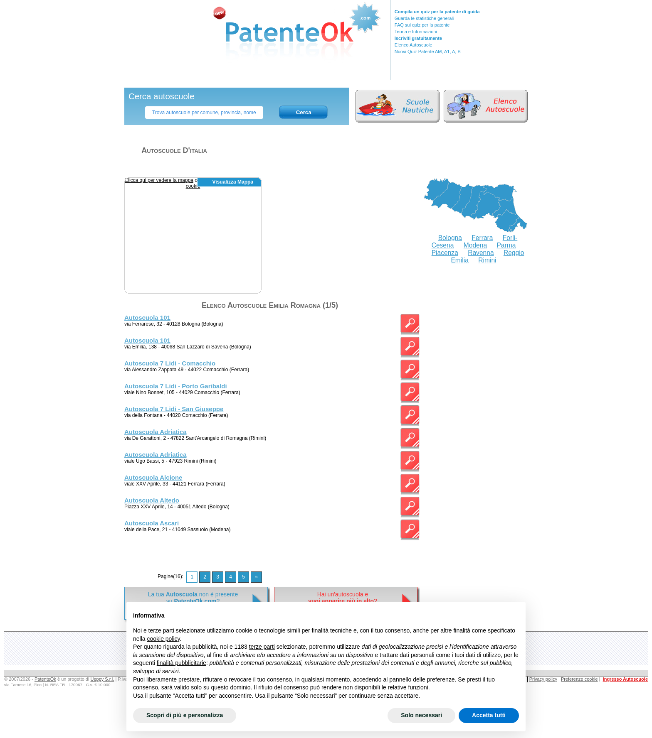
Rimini (487, 260)
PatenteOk (45, 679)
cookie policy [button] (163, 638)
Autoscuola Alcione (153, 477)
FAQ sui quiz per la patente (422, 24)
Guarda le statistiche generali (424, 18)
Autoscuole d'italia (174, 150)
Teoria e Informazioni (416, 31)
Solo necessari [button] (421, 715)
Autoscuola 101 (147, 317)
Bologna (450, 237)
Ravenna (481, 252)
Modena (475, 245)
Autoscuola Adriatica (155, 431)
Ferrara (482, 237)
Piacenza (445, 252)
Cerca (303, 112)
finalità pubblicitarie (181, 663)
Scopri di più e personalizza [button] (184, 715)
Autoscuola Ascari (151, 523)
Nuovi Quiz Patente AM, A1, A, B (428, 51)
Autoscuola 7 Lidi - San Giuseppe (173, 408)
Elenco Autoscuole (413, 44)
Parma (506, 245)
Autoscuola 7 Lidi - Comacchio (169, 363)
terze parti (262, 646)
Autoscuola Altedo (151, 500)
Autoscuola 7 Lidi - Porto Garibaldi (175, 386)
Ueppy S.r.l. (102, 679)
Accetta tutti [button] (489, 715)
